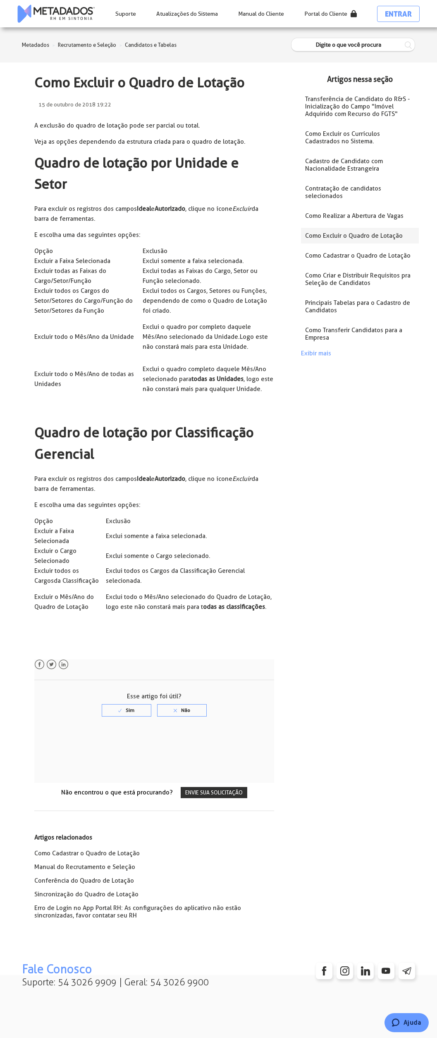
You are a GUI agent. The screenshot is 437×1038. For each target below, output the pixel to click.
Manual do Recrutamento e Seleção (84, 867)
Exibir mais (316, 353)
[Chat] (406, 1022)
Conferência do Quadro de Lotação (84, 880)
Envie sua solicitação (214, 792)
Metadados (35, 45)
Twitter (51, 664)
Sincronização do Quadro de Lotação (86, 894)
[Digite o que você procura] (353, 45)
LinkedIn (63, 664)
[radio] (126, 710)
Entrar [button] (398, 14)
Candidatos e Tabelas (151, 45)
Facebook (39, 664)
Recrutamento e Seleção (87, 45)
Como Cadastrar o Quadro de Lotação (87, 853)
